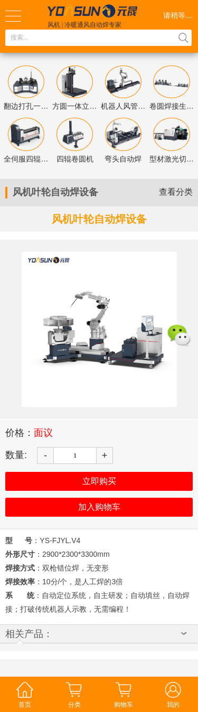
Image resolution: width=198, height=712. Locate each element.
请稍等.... (178, 16)
